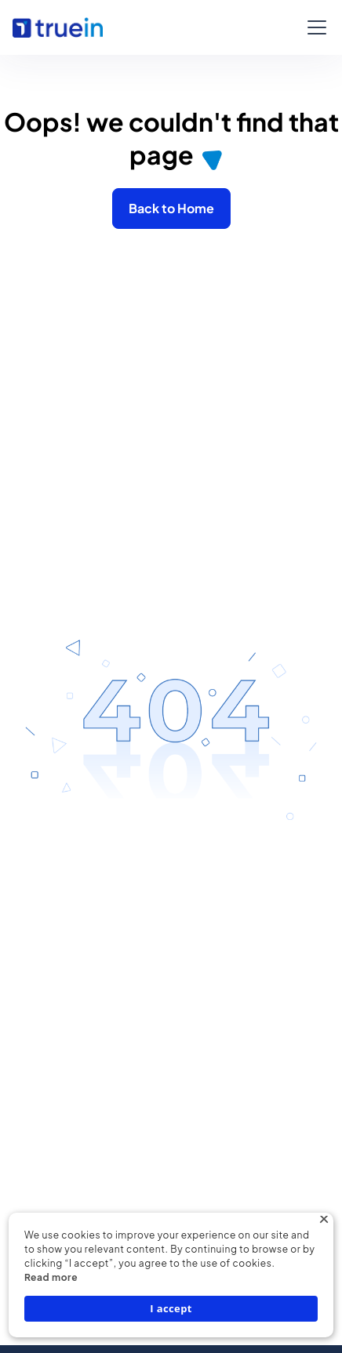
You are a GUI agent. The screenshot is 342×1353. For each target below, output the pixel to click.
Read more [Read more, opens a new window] (51, 1277)
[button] (313, 27)
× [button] (323, 1222)
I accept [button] (171, 1308)
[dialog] (171, 1275)
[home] (58, 27)
